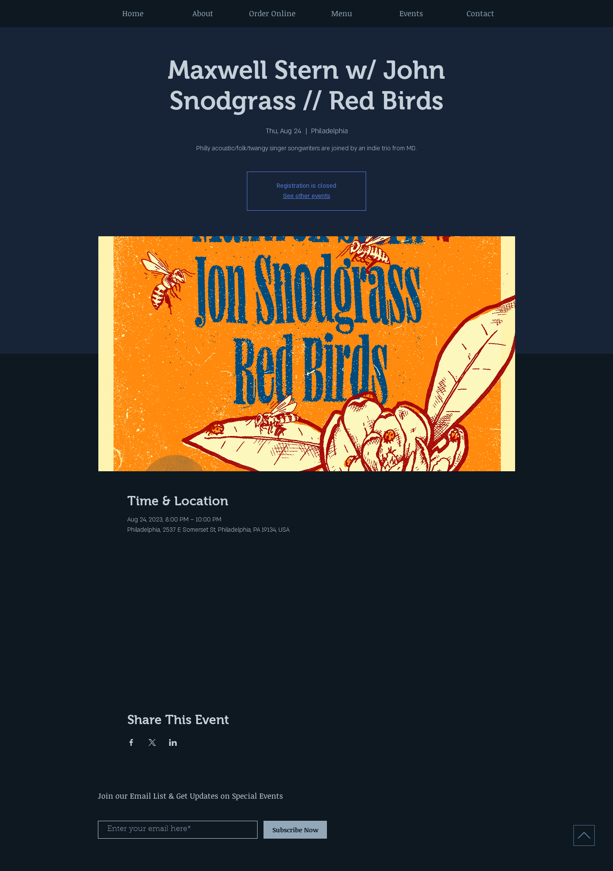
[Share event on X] (152, 742)
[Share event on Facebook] (131, 742)
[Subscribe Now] (295, 830)
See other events (306, 196)
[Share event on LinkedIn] (173, 742)
